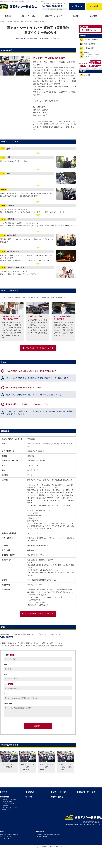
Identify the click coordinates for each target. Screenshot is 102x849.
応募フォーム (57, 38)
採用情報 (76, 16)
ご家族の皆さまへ (8, 803)
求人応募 (94, 6)
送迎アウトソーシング (53, 16)
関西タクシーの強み (91, 40)
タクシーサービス (28, 16)
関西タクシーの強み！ (9, 799)
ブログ (30, 797)
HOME (8, 16)
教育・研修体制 (7, 801)
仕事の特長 (33, 38)
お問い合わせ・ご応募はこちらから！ (38, 348)
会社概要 (87, 75)
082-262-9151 (53, 6)
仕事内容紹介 (20, 38)
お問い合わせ (77, 6)
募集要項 (45, 38)
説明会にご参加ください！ (11, 807)
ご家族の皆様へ (89, 48)
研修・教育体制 (89, 44)
